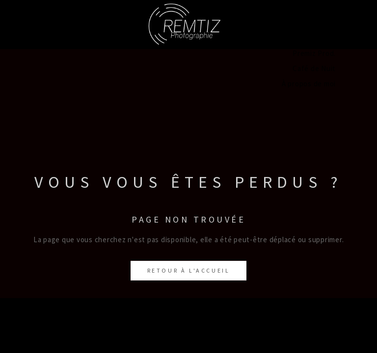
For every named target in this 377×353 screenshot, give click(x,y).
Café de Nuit (314, 68)
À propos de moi (309, 83)
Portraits (320, 7)
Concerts (320, 38)
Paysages (320, 22)
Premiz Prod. (314, 53)
